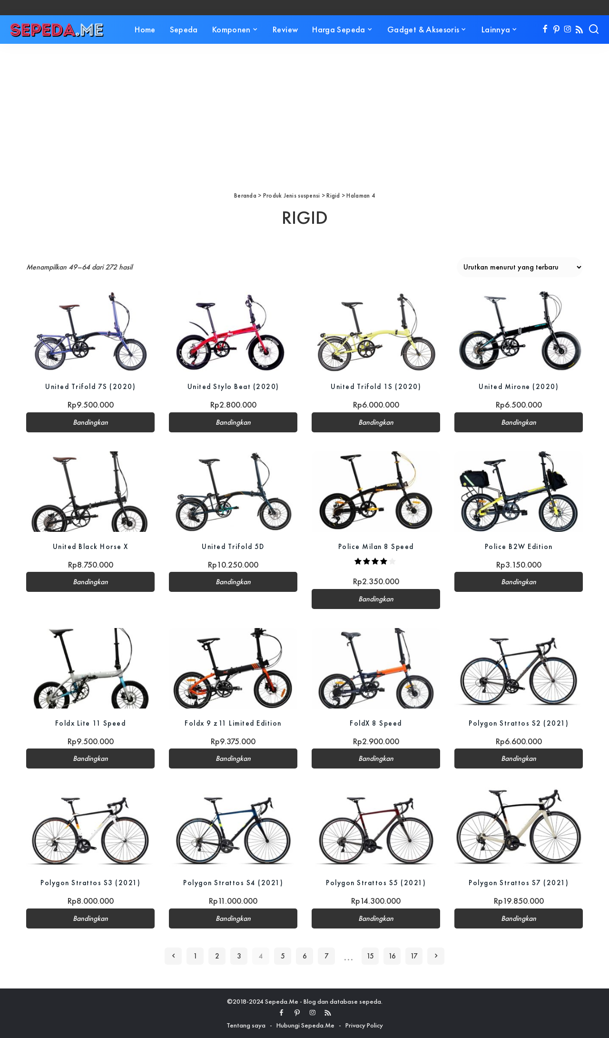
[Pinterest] (556, 29)
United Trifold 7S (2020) (91, 386)
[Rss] (579, 29)
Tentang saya (245, 1025)
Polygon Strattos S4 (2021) (233, 882)
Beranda (245, 195)
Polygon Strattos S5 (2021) (376, 882)
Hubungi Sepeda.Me (305, 1025)
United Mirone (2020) (518, 386)
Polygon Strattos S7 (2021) (519, 882)
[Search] (593, 29)
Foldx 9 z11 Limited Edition (233, 723)
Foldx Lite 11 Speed (90, 723)
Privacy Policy (364, 1025)
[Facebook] (545, 29)
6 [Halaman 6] (305, 956)
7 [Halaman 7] (326, 956)
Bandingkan (90, 422)
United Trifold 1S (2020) (376, 386)
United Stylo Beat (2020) (233, 386)
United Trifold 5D (233, 546)
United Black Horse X (90, 546)
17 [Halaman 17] (414, 956)
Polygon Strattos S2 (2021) (519, 723)
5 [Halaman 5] (283, 956)
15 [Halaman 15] (370, 956)
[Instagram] (568, 29)
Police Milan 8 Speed (375, 546)
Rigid (333, 195)
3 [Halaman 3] (239, 956)
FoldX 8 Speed (376, 723)
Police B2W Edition (518, 546)
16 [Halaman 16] (392, 956)
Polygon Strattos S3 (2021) (90, 882)
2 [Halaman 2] (217, 956)
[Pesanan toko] (520, 267)
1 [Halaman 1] (195, 956)
